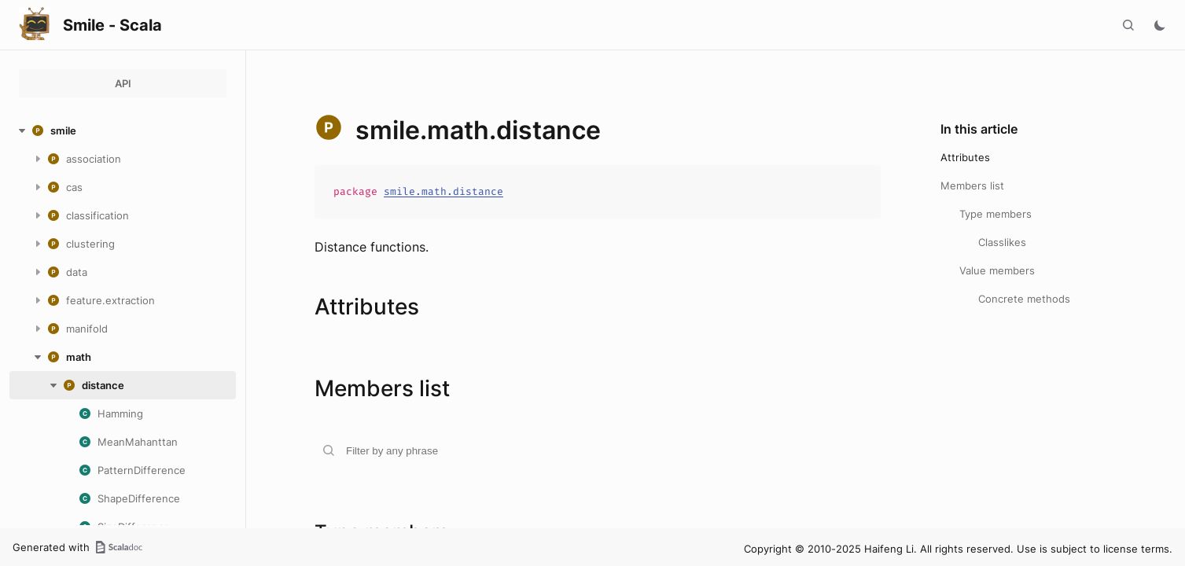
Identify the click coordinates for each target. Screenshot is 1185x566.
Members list (972, 185)
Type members (995, 214)
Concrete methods (1024, 298)
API (123, 83)
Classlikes (1002, 242)
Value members (997, 270)
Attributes (965, 157)
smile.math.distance (443, 191)
